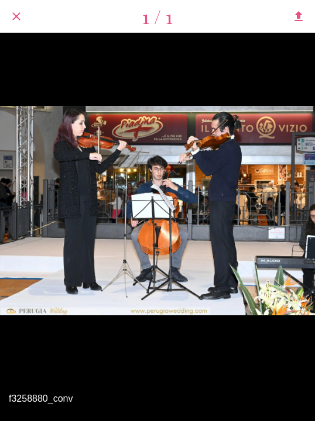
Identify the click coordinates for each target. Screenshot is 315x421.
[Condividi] (299, 16)
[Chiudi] (16, 16)
